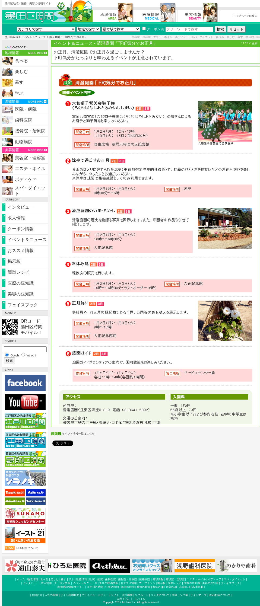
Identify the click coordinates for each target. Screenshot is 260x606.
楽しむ (21, 71)
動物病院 (23, 141)
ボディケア (26, 179)
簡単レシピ (18, 272)
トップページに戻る (245, 15)
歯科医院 (23, 120)
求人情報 (16, 218)
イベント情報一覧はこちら (78, 433)
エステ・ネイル (30, 168)
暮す (19, 82)
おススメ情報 (21, 250)
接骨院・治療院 (30, 131)
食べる (21, 60)
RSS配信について (28, 548)
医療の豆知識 (21, 283)
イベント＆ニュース (33, 37)
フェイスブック (23, 304)
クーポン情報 (21, 229)
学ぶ (19, 93)
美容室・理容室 (30, 157)
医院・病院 (26, 109)
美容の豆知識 (21, 294)
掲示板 (14, 261)
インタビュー (21, 207)
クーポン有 (153, 29)
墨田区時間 (11, 37)
